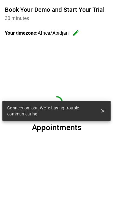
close (102, 111)
